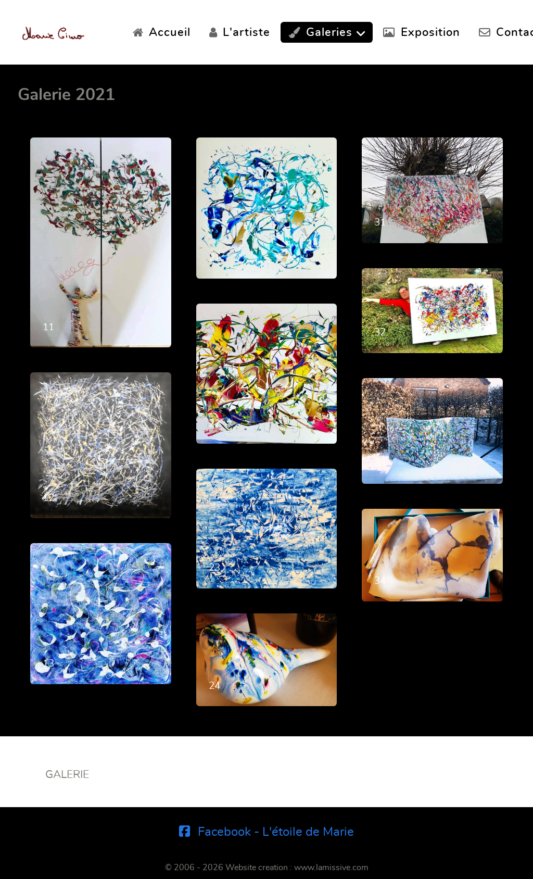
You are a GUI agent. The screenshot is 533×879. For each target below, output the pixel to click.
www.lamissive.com (331, 867)
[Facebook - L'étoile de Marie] (266, 832)
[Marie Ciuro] (53, 30)
